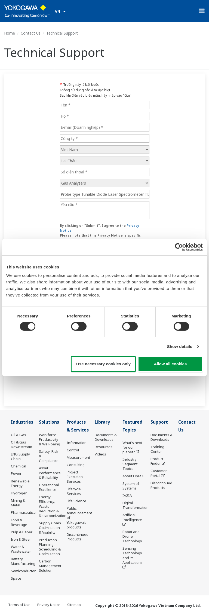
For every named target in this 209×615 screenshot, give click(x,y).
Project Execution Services (75, 477)
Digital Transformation (135, 505)
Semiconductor (23, 570)
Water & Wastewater (21, 549)
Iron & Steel (20, 539)
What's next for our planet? (132, 447)
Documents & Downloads (106, 437)
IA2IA (127, 495)
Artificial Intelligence (132, 517)
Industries (22, 422)
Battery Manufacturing (23, 561)
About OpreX (133, 475)
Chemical (18, 466)
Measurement (78, 457)
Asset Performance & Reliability (50, 473)
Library (102, 422)
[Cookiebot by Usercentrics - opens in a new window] (179, 247)
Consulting (76, 464)
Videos (100, 454)
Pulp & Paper (21, 532)
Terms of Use (19, 604)
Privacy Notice (48, 604)
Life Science (76, 500)
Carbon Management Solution (50, 566)
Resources (103, 446)
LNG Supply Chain (20, 456)
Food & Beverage (19, 522)
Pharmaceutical (23, 512)
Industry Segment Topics (129, 464)
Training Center (157, 449)
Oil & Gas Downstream (21, 444)
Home (9, 33)
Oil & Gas (18, 434)
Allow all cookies (170, 364)
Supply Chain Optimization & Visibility (50, 528)
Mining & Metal (18, 502)
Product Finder (156, 461)
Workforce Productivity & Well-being (49, 439)
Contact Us (31, 33)
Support (159, 422)
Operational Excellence (49, 487)
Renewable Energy (20, 483)
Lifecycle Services (74, 491)
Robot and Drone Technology (132, 536)
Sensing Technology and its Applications (132, 555)
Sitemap (74, 604)
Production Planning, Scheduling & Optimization (50, 546)
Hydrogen (19, 493)
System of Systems (130, 486)
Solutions (49, 422)
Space (16, 578)
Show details (179, 346)
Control (73, 450)
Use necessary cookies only (103, 364)
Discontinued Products (77, 536)
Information (77, 442)
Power (16, 473)
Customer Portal (158, 473)
